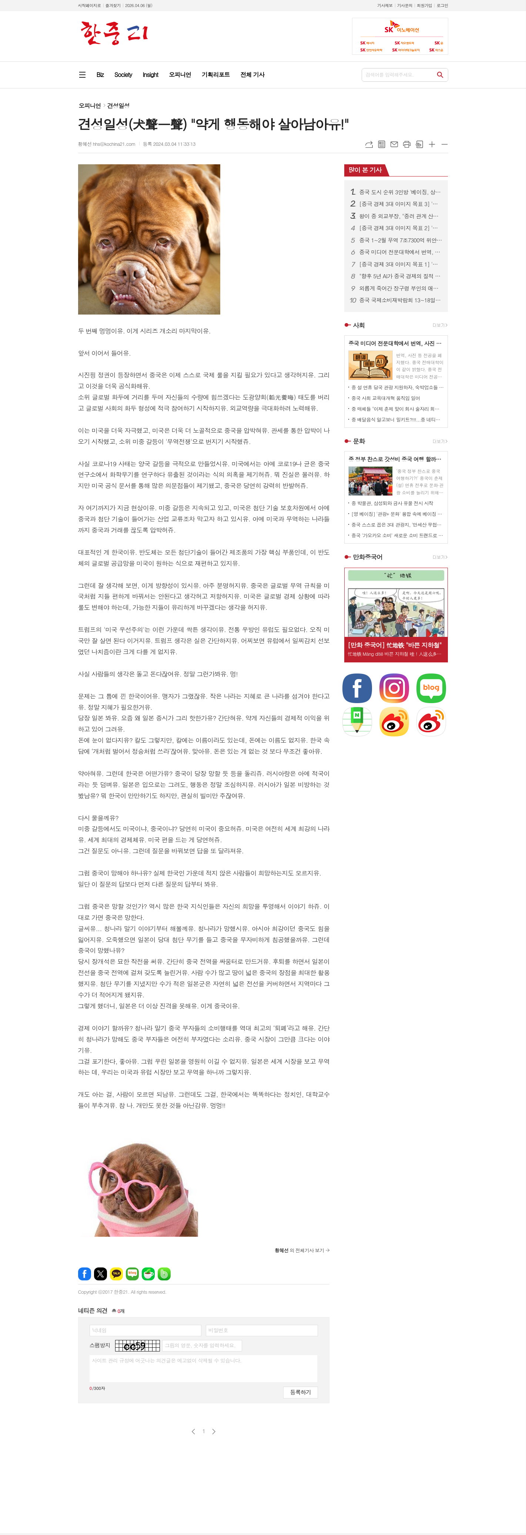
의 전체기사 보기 (299, 1250)
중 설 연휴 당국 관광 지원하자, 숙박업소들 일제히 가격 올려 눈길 (397, 387)
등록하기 (300, 1392)
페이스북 (84, 1273)
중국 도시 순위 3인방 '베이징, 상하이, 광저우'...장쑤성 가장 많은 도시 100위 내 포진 (400, 192)
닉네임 (99, 1330)
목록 (381, 144)
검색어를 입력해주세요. (390, 74)
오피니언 (90, 105)
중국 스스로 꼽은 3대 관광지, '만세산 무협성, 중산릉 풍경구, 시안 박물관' (397, 524)
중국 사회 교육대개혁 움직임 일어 (385, 398)
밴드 (164, 1273)
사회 (359, 325)
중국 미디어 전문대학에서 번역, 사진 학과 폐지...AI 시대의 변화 (400, 252)
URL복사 (369, 144)
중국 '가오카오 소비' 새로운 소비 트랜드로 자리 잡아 (397, 535)
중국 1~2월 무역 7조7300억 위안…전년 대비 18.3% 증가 (400, 240)
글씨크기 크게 (432, 144)
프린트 (407, 144)
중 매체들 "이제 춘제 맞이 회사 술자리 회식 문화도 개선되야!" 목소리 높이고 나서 (397, 408)
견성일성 (118, 105)
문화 (359, 441)
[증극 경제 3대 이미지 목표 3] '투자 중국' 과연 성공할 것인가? (400, 204)
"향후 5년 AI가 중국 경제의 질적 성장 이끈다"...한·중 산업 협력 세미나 (400, 276)
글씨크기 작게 (444, 144)
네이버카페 (148, 1273)
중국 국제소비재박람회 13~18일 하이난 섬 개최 (400, 300)
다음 (214, 1431)
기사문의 (404, 5)
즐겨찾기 (113, 5)
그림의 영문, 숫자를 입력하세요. (200, 1345)
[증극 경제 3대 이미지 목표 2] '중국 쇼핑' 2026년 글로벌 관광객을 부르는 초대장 (400, 228)
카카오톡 (116, 1273)
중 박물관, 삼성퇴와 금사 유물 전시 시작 (392, 503)
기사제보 (384, 5)
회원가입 (424, 5)
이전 (193, 1431)
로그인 (442, 5)
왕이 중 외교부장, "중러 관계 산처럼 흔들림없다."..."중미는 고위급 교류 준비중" (400, 216)
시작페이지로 (89, 5)
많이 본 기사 (364, 169)
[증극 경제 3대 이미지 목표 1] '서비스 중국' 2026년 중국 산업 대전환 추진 (400, 264)
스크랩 (419, 144)
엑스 (100, 1273)
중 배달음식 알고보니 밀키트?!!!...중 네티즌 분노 (397, 419)
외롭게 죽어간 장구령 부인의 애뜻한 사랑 (400, 288)
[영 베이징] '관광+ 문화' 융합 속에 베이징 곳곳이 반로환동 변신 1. (397, 513)
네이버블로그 (132, 1273)
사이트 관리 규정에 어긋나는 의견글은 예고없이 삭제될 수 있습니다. (167, 1360)
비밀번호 (218, 1330)
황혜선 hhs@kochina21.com (106, 143)
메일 (394, 144)
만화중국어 (367, 556)
